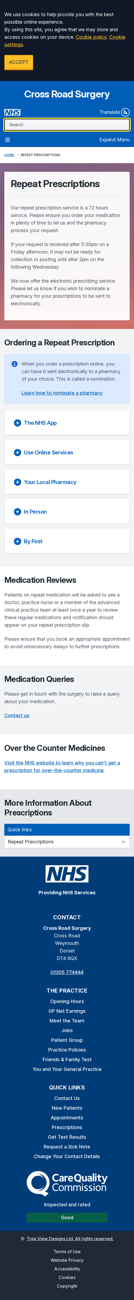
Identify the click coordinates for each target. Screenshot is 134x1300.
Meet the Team (67, 1021)
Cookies (67, 1277)
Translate (114, 112)
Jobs (67, 1030)
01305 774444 (67, 972)
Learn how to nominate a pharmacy (62, 393)
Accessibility (67, 1268)
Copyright (67, 1286)
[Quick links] (67, 842)
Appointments (67, 1117)
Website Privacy (67, 1260)
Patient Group (67, 1040)
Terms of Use (67, 1251)
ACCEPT (19, 62)
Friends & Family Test (67, 1059)
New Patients (67, 1108)
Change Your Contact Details (67, 1156)
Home (9, 155)
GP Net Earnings (67, 1011)
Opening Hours (67, 1001)
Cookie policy (91, 37)
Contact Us (67, 1098)
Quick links (20, 829)
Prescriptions (67, 1127)
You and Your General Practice (67, 1069)
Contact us (16, 715)
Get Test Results (67, 1137)
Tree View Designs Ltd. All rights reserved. (70, 1238)
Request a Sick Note (67, 1147)
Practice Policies (67, 1050)
